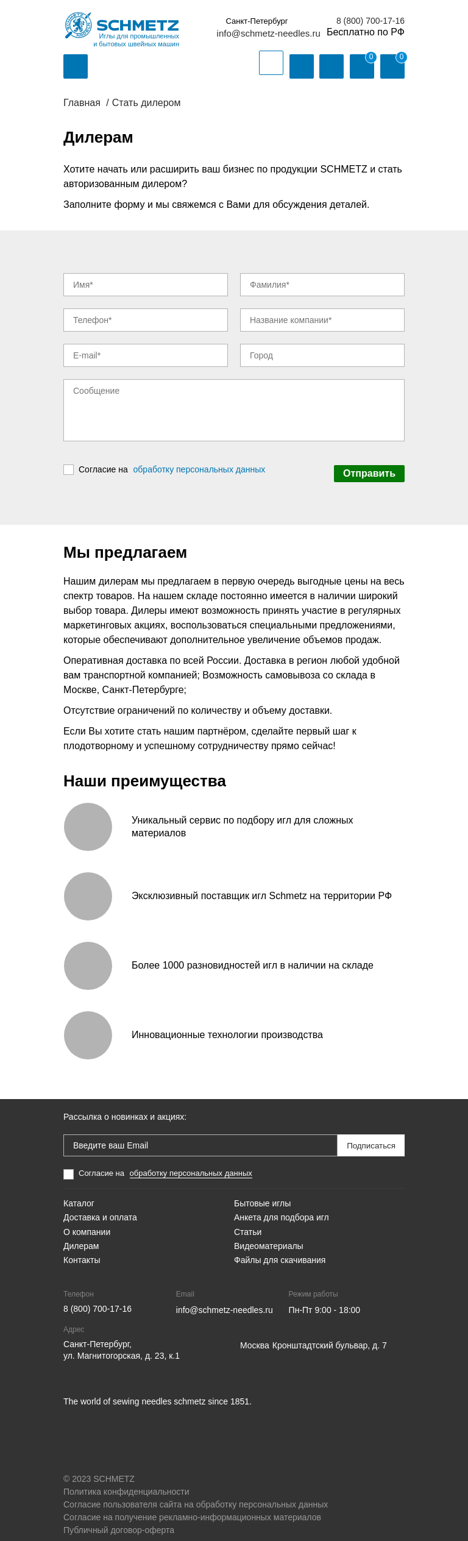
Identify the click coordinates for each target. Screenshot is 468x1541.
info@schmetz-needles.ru (269, 33)
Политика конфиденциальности (126, 1484)
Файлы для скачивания (279, 1252)
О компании (86, 1224)
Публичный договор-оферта (118, 1522)
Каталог (78, 1195)
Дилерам (81, 1238)
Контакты (81, 1252)
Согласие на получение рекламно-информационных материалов (192, 1509)
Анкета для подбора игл (281, 1210)
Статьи (247, 1224)
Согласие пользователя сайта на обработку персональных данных (195, 1496)
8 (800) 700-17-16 (370, 21)
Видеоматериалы (268, 1238)
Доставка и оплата (100, 1210)
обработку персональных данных (199, 466)
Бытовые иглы (262, 1195)
